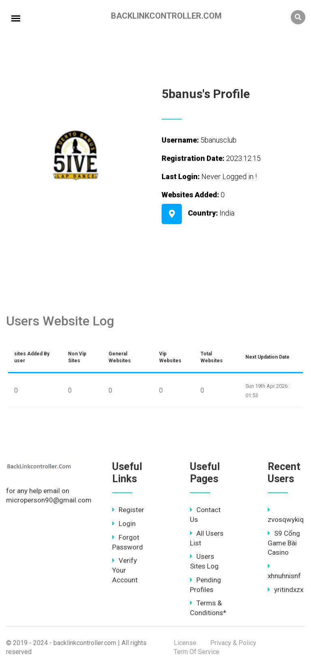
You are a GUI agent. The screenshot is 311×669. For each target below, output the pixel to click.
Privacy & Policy (233, 643)
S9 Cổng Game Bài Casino (284, 543)
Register (128, 510)
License (185, 643)
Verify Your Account (125, 570)
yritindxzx (285, 590)
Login (124, 523)
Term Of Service (196, 652)
